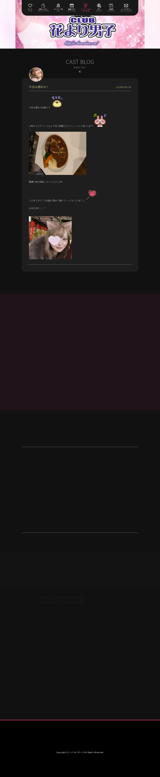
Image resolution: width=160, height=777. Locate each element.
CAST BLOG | (61, 600)
